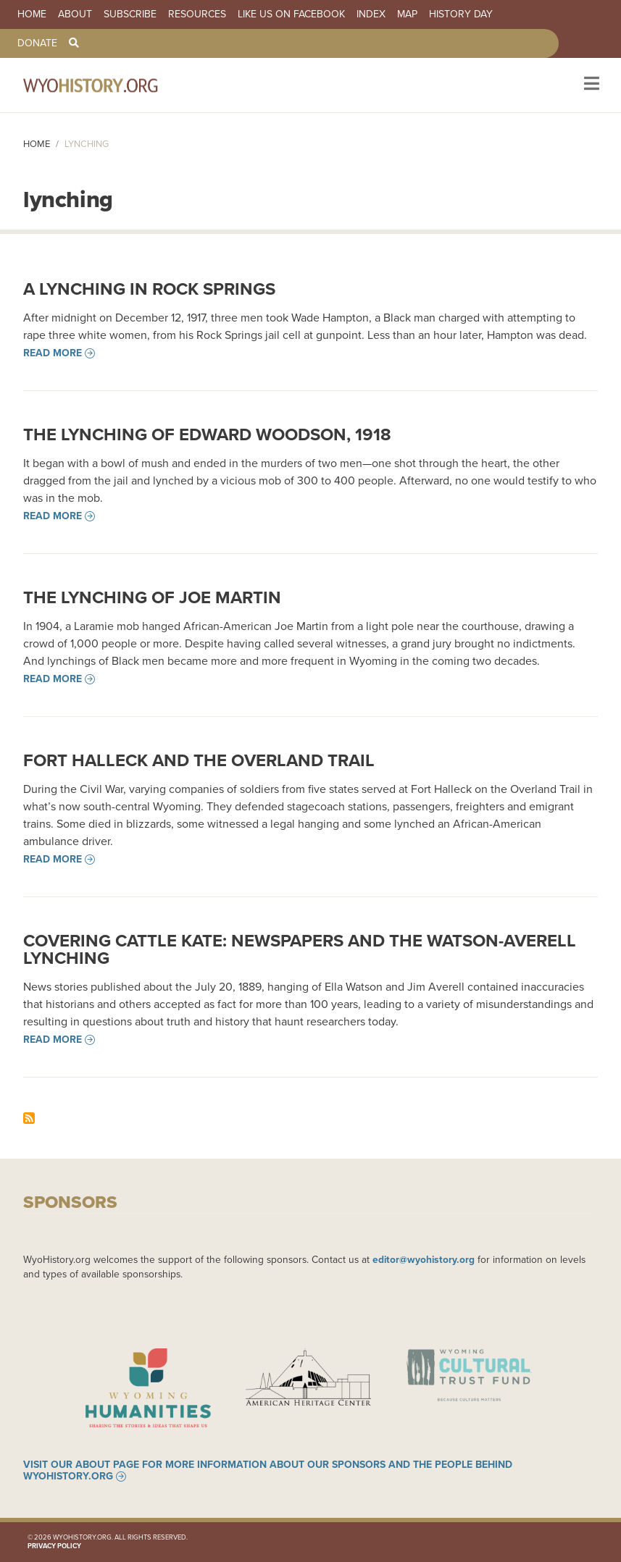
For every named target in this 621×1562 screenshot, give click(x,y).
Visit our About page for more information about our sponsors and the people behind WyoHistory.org (267, 1470)
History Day (461, 14)
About (75, 14)
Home (31, 14)
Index (371, 14)
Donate (37, 43)
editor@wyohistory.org (423, 1259)
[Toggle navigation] (590, 85)
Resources (197, 14)
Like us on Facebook (291, 14)
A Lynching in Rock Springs (149, 289)
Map (407, 14)
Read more (52, 353)
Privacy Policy (54, 1546)
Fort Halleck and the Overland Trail (199, 760)
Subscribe (130, 14)
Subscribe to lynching (29, 1118)
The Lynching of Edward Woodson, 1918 (207, 434)
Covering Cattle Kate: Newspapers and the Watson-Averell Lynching (299, 949)
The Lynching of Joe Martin (152, 597)
